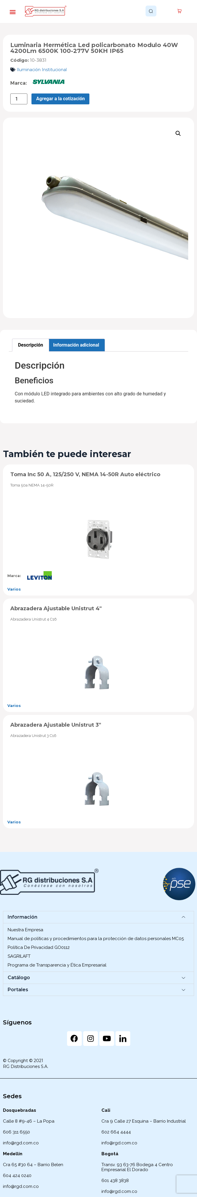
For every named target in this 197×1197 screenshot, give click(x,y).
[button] (12, 12)
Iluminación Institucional (42, 69)
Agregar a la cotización (60, 98)
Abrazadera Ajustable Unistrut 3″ (55, 725)
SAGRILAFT (19, 956)
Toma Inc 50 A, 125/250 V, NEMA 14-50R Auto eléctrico (85, 474)
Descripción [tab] (30, 345)
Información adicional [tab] (76, 345)
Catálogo (19, 977)
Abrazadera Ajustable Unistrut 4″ (56, 608)
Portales (18, 989)
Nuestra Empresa (25, 929)
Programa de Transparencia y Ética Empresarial (57, 965)
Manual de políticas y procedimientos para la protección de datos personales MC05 (96, 938)
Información (22, 917)
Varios (14, 589)
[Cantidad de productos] (18, 98)
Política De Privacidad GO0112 (39, 947)
